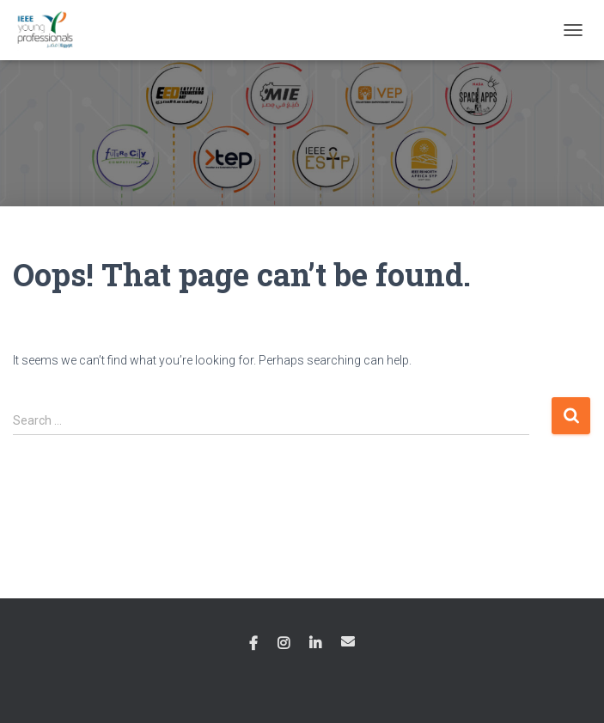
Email (348, 641)
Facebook (253, 644)
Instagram (283, 644)
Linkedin (315, 644)
